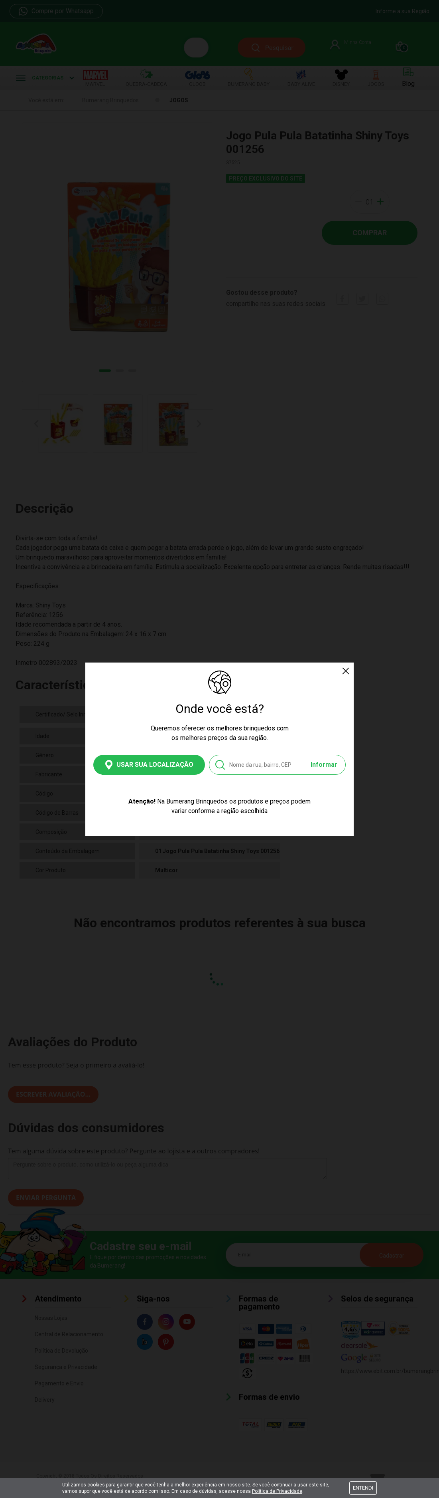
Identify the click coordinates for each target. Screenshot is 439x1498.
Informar (324, 764)
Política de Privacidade (277, 1491)
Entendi (363, 1488)
